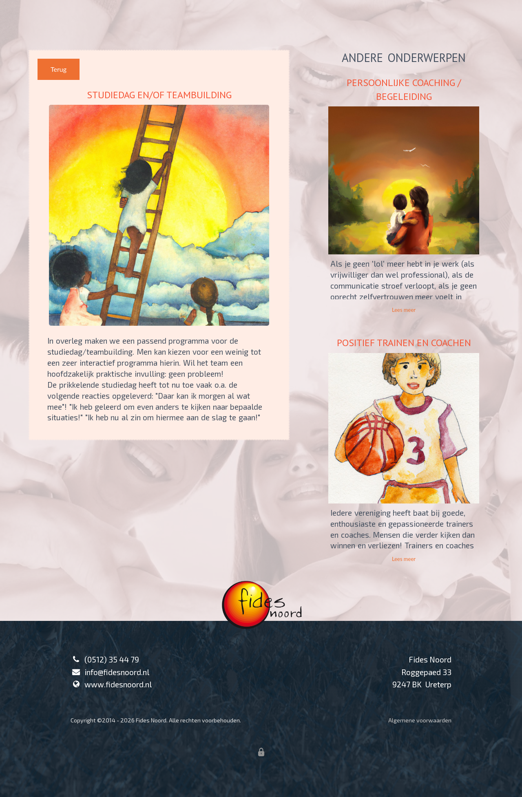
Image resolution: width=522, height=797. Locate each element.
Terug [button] (58, 69)
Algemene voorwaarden (419, 720)
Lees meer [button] (404, 310)
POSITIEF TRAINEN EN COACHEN (404, 342)
